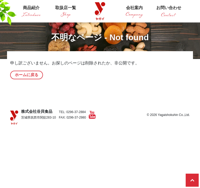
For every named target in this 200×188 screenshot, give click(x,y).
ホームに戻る (26, 76)
